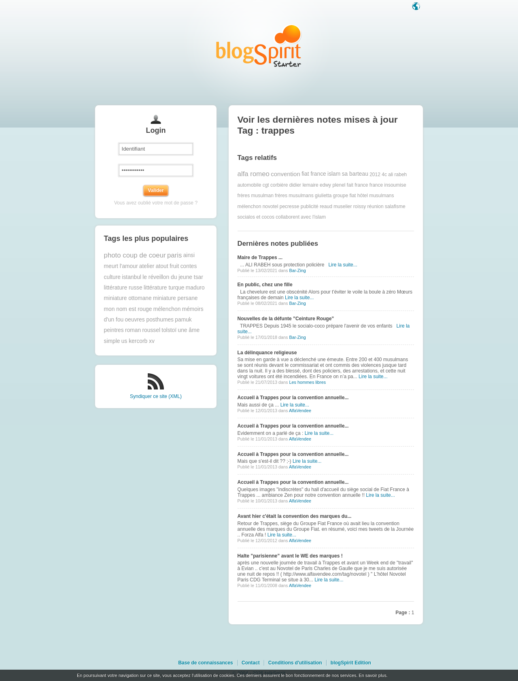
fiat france (313, 174)
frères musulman (256, 195)
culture (112, 277)
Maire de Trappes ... (260, 257)
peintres (114, 330)
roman (133, 330)
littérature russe (123, 288)
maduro (195, 288)
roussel (151, 330)
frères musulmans (294, 195)
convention (285, 173)
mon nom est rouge (128, 309)
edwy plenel (332, 185)
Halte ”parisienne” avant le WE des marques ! (290, 556)
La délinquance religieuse (267, 352)
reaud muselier (336, 206)
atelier (147, 266)
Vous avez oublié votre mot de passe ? (155, 203)
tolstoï (168, 330)
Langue (417, 7)
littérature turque (164, 288)
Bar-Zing (297, 270)
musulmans (381, 195)
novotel (270, 206)
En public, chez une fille (265, 284)
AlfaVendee (300, 410)
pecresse (289, 206)
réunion (375, 206)
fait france (357, 185)
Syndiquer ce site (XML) (156, 396)
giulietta (323, 195)
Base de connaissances (205, 663)
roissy (359, 206)
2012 (374, 174)
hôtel (362, 195)
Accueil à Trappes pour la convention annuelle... (293, 397)
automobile (249, 185)
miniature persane (175, 298)
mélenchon (167, 309)
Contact (251, 663)
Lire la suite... (342, 265)
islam (333, 174)
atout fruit (167, 266)
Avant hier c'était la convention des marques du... (295, 516)
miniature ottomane (128, 298)
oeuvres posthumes (149, 320)
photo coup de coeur (135, 255)
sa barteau (355, 174)
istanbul (131, 277)
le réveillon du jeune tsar (172, 277)
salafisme (395, 206)
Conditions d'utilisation (295, 663)
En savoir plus (372, 675)
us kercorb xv (138, 341)
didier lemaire (303, 185)
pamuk (183, 320)
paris (174, 255)
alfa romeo (254, 174)
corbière (279, 185)
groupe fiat (344, 195)
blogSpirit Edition (351, 663)
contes (188, 266)
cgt (266, 185)
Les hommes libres (307, 382)
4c (384, 174)
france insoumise (387, 185)
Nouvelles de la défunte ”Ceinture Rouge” (286, 318)
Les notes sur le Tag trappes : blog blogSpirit (259, 45)
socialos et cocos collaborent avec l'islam (282, 217)
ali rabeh (397, 174)
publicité (309, 206)
